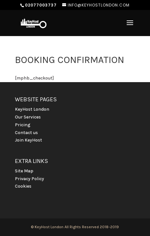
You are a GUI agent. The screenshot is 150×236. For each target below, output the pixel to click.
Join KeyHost (28, 140)
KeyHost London (32, 109)
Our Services (28, 117)
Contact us (26, 132)
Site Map (24, 171)
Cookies (23, 186)
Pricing (22, 125)
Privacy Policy (29, 178)
